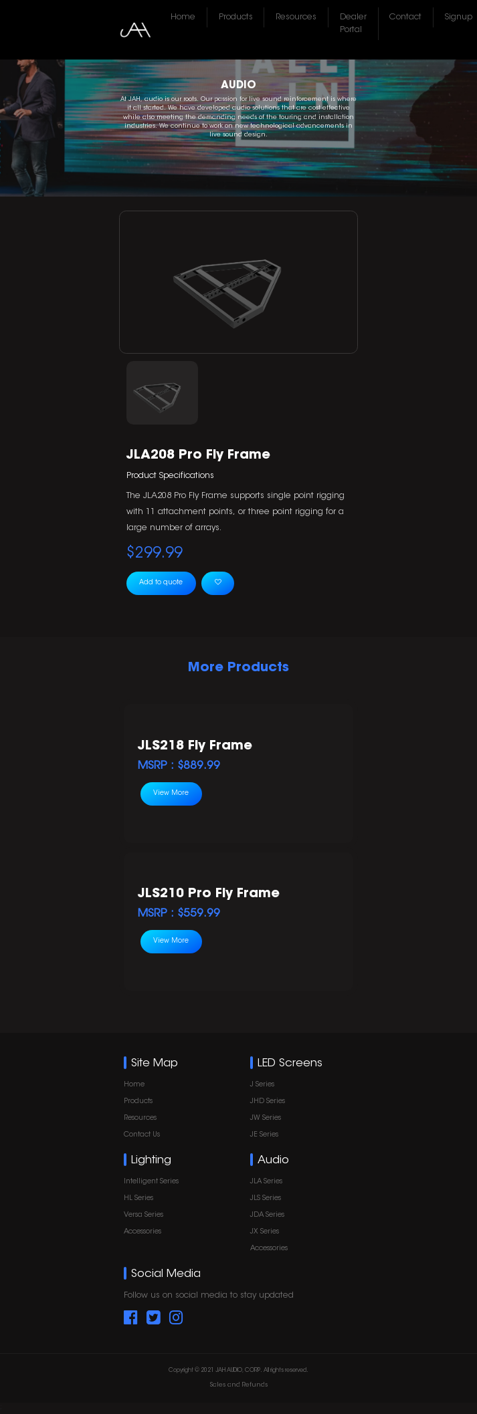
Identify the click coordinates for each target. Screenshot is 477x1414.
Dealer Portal (353, 23)
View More (171, 793)
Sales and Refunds (239, 1385)
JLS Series (265, 1198)
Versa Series (143, 1215)
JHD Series (267, 1101)
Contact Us (142, 1135)
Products (236, 17)
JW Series (265, 1118)
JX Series (264, 1231)
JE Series (264, 1135)
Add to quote (161, 583)
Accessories (142, 1231)
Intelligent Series (151, 1181)
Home (183, 17)
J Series (262, 1084)
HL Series (138, 1198)
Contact (405, 17)
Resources (296, 17)
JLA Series (266, 1181)
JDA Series (267, 1215)
